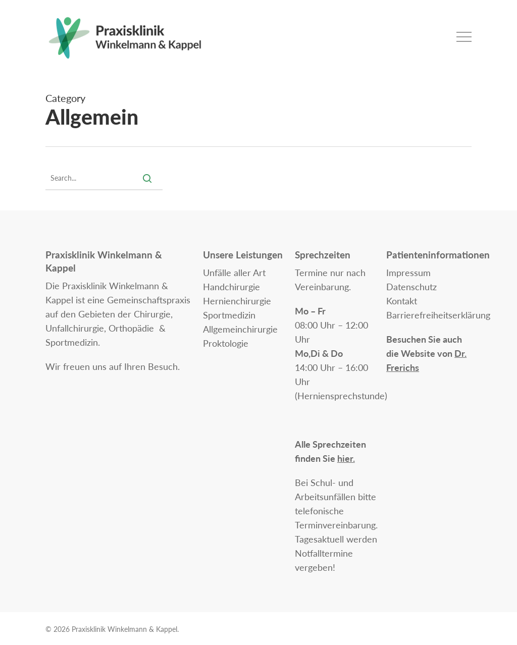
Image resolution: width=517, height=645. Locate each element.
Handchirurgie (231, 286)
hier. (346, 458)
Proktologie (225, 343)
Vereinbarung (322, 286)
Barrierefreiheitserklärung (438, 314)
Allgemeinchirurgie (240, 329)
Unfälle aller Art (234, 272)
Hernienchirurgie (237, 300)
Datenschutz (411, 286)
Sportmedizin (229, 314)
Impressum (408, 272)
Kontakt (401, 300)
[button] (464, 37)
